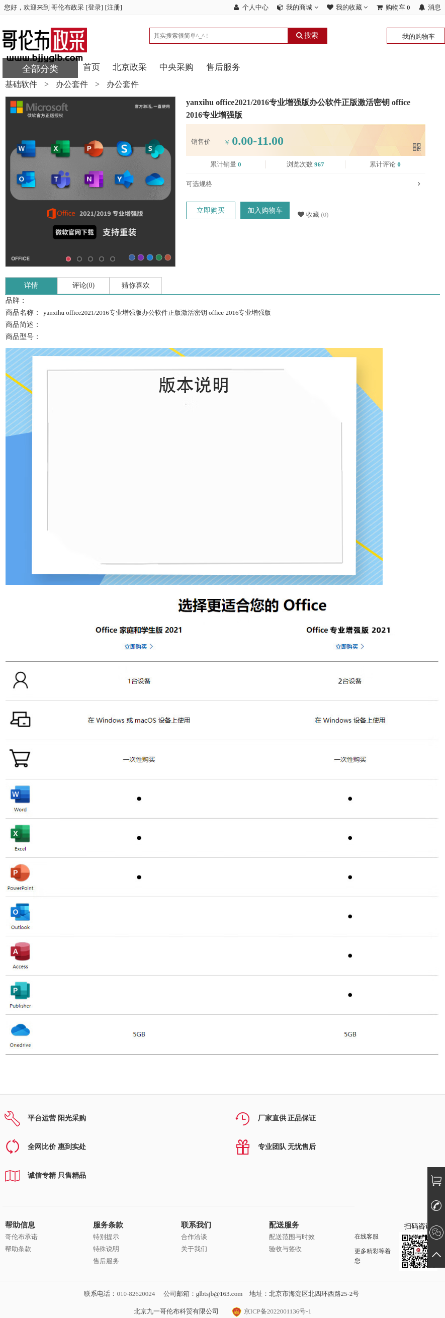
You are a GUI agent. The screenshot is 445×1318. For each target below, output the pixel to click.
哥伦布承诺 (21, 1237)
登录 (94, 7)
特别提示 (106, 1237)
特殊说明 (106, 1249)
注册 (113, 7)
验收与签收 (285, 1249)
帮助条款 (18, 1249)
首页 (91, 67)
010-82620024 (136, 1293)
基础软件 (21, 84)
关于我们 (194, 1249)
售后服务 (223, 67)
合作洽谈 (194, 1237)
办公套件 (72, 84)
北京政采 (130, 67)
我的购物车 (418, 36)
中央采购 (176, 67)
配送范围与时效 (292, 1237)
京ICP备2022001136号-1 (271, 1311)
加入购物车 (265, 210)
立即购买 (211, 210)
